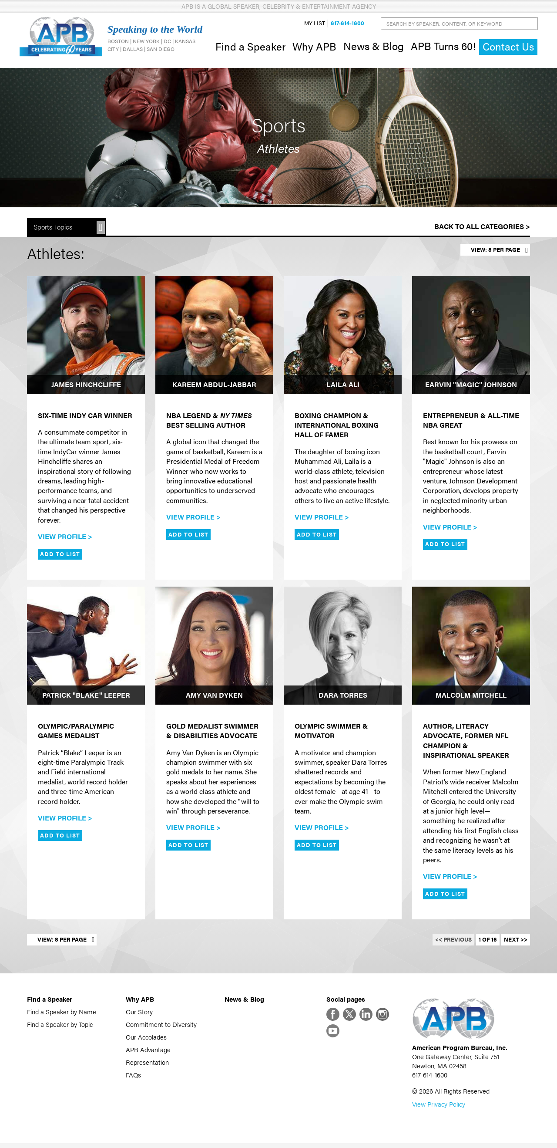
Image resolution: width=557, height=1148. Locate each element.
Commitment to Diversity (161, 1026)
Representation (147, 1064)
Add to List (60, 556)
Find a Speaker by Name (61, 1013)
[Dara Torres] (343, 648)
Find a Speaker (250, 47)
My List (314, 24)
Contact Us (508, 48)
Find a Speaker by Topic (60, 1026)
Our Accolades (146, 1038)
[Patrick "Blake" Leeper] (86, 648)
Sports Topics (53, 229)
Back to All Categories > (482, 229)
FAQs (133, 1076)
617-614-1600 (347, 24)
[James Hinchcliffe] (86, 337)
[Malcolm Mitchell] (471, 648)
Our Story (139, 1013)
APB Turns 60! (443, 47)
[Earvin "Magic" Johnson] (471, 337)
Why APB (314, 47)
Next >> (515, 941)
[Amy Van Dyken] (214, 648)
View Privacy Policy (438, 1108)
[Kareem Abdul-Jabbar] (214, 337)
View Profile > (65, 538)
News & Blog (373, 47)
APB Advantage (148, 1051)
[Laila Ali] (343, 337)
